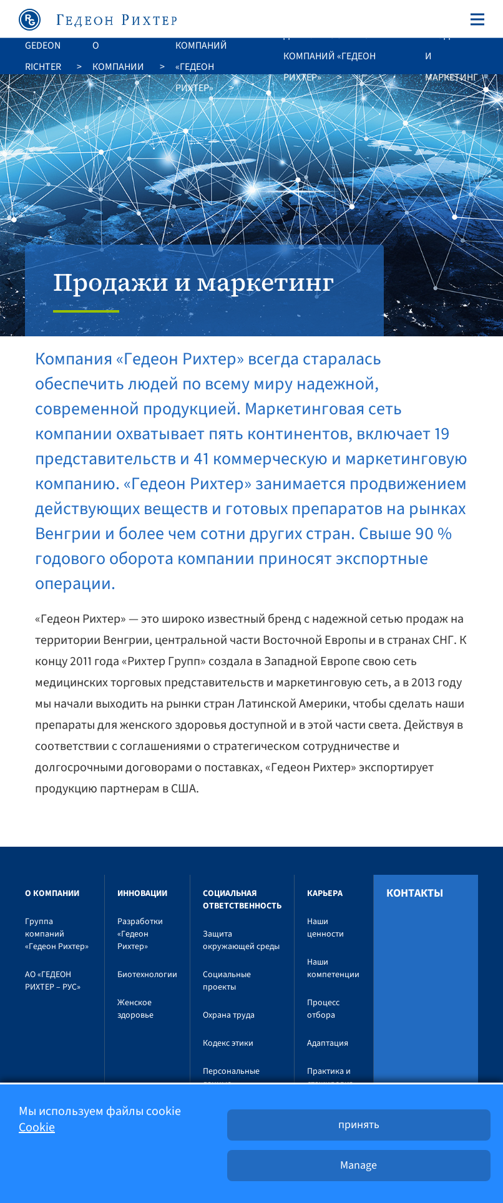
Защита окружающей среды (241, 940)
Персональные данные (231, 1077)
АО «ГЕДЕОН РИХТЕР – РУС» (53, 980)
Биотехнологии (147, 974)
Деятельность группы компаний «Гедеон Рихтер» (337, 56)
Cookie (37, 1127)
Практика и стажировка (330, 1077)
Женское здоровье (135, 1008)
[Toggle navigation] (475, 19)
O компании (118, 56)
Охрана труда (229, 1015)
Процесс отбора (323, 1008)
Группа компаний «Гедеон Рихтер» (201, 56)
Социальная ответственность (242, 899)
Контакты (414, 893)
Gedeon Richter (43, 56)
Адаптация (327, 1043)
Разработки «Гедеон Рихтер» (140, 934)
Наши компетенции (333, 968)
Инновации (142, 893)
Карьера (325, 893)
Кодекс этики (228, 1043)
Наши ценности (325, 927)
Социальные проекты (227, 980)
